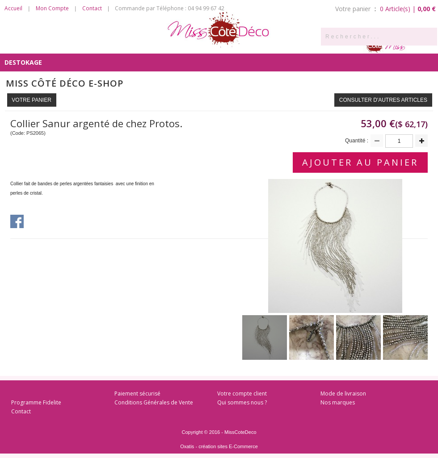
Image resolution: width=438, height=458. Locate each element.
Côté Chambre (190, 44)
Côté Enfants (290, 44)
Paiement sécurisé (137, 393)
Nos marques (337, 402)
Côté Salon (136, 44)
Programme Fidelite (36, 402)
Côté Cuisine (85, 44)
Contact (92, 8)
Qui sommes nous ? (242, 402)
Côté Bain (240, 44)
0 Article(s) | (408, 8)
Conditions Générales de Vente (153, 402)
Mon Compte (52, 8)
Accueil (13, 8)
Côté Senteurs (29, 44)
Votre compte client (242, 393)
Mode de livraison (343, 393)
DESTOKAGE (23, 62)
